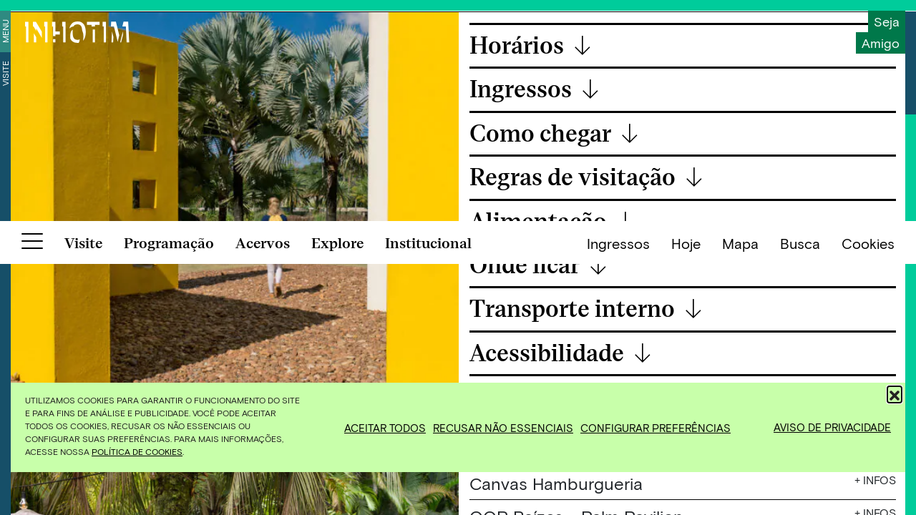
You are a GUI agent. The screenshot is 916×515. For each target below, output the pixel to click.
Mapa (740, 494)
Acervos (262, 494)
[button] (894, 393)
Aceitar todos (385, 427)
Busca (800, 494)
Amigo (881, 43)
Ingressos (618, 494)
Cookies (868, 494)
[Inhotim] (77, 32)
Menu (5, 31)
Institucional (428, 494)
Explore (337, 494)
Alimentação (552, 222)
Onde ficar (538, 266)
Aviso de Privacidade (832, 427)
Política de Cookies (137, 451)
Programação (169, 494)
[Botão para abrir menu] (32, 495)
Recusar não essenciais (503, 427)
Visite (5, 73)
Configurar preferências (655, 427)
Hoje (686, 494)
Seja (887, 21)
